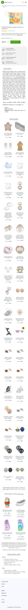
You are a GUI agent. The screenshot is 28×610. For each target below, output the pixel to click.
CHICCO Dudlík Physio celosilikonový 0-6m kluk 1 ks (8, 173)
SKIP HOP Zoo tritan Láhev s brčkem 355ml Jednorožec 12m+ (21, 533)
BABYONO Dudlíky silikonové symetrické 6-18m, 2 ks (20, 358)
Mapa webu (4, 593)
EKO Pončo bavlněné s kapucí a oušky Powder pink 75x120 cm (8, 134)
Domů (3, 5)
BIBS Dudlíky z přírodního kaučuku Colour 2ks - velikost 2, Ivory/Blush (8, 417)
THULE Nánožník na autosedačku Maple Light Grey (8, 319)
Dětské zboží (13, 5)
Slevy (3, 586)
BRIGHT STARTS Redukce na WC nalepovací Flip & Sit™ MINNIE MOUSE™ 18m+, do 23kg (8, 299)
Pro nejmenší (23, 489)
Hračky (19, 489)
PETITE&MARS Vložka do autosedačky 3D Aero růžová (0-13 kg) (8, 339)
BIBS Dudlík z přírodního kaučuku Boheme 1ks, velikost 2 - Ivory (20, 319)
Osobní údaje (4, 595)
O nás (3, 599)
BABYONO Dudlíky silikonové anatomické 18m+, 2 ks (8, 377)
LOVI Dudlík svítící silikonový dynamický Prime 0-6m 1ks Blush (20, 257)
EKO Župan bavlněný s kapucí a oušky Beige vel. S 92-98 (20, 153)
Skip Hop (10, 34)
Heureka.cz (9, 5)
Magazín (3, 590)
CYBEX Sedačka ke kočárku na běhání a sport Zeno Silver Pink (8, 397)
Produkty (5, 5)
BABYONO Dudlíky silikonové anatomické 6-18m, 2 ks (20, 417)
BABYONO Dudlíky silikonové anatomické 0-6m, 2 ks (20, 377)
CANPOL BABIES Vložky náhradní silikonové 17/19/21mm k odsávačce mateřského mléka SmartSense (8, 278)
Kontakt (3, 602)
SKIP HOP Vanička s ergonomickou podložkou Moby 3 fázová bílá (20, 511)
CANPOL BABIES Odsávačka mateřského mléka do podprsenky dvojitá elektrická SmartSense (8, 237)
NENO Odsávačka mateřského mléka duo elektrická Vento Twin (8, 153)
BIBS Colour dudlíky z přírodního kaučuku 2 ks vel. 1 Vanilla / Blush (20, 298)
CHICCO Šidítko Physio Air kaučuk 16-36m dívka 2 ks (20, 339)
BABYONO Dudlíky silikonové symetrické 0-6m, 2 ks (8, 437)
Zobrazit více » (20, 34)
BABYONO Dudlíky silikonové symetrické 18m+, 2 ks (8, 358)
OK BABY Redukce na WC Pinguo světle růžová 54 (8, 257)
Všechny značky (5, 581)
